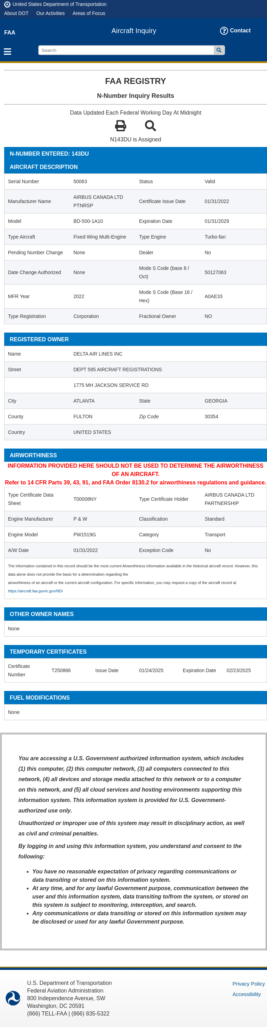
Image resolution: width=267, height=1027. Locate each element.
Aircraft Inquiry (134, 30)
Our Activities (50, 13)
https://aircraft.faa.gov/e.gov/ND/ (35, 591)
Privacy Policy (249, 984)
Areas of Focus (89, 13)
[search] (126, 50)
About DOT (16, 13)
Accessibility (247, 994)
